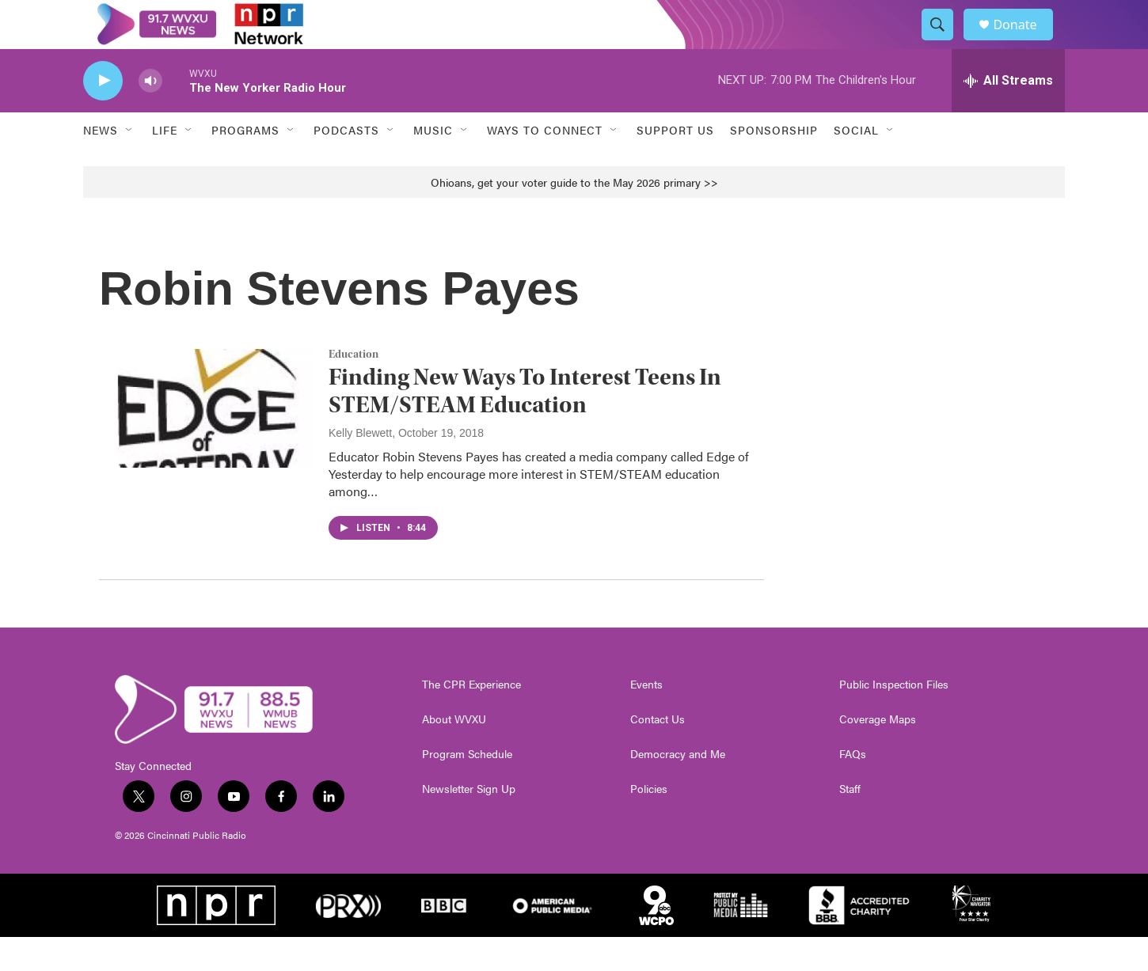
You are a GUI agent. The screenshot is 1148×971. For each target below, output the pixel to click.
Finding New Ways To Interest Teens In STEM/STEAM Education (525, 425)
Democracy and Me (677, 788)
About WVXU (454, 753)
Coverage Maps (877, 753)
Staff (850, 823)
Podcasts (346, 165)
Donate (1024, 41)
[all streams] (1008, 114)
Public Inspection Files (893, 718)
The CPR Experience (471, 718)
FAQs (852, 788)
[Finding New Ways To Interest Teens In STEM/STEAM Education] (206, 442)
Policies (648, 823)
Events (646, 718)
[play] (103, 115)
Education (353, 388)
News (100, 165)
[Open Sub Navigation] (130, 164)
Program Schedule (467, 788)
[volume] (150, 115)
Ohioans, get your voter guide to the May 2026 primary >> (574, 216)
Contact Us (657, 753)
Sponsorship (774, 165)
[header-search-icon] (944, 42)
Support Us (675, 165)
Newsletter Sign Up (468, 823)
